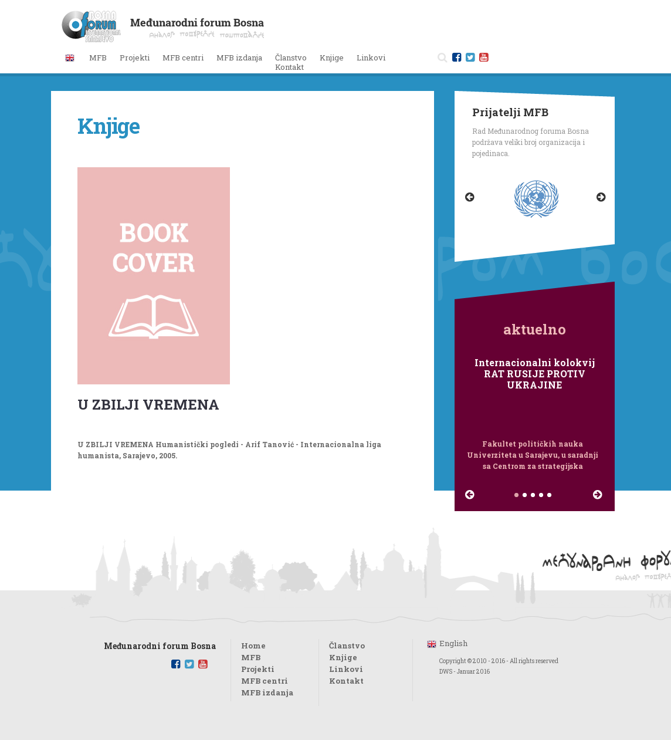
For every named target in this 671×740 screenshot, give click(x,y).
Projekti (257, 669)
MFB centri (264, 680)
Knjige (332, 57)
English (453, 643)
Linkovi (371, 57)
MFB (250, 657)
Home (253, 645)
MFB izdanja (267, 692)
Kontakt (289, 67)
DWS (445, 671)
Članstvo (291, 57)
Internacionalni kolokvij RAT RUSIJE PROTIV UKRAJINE (535, 374)
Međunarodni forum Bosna (160, 646)
